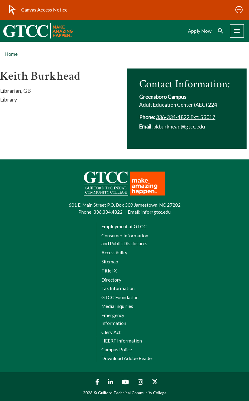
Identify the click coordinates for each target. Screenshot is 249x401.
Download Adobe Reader (127, 358)
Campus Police (116, 349)
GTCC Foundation (120, 297)
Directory (111, 279)
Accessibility (114, 252)
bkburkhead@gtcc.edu (179, 126)
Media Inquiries (117, 306)
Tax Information (118, 288)
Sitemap (109, 261)
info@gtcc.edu (156, 212)
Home (11, 54)
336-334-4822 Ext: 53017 (185, 117)
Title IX (109, 270)
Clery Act (111, 332)
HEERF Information (121, 340)
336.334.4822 (108, 212)
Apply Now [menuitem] (199, 30)
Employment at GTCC (124, 226)
